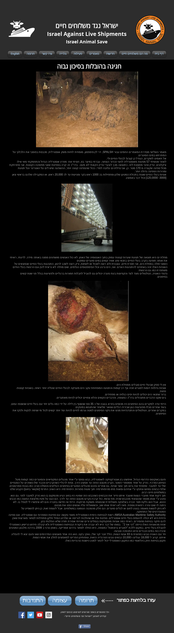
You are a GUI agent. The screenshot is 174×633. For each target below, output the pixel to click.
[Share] (85, 626)
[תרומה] (86, 601)
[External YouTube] (87, 569)
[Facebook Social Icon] (21, 615)
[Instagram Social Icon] (48, 615)
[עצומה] (60, 601)
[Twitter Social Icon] (30, 615)
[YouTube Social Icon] (39, 615)
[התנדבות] (33, 601)
